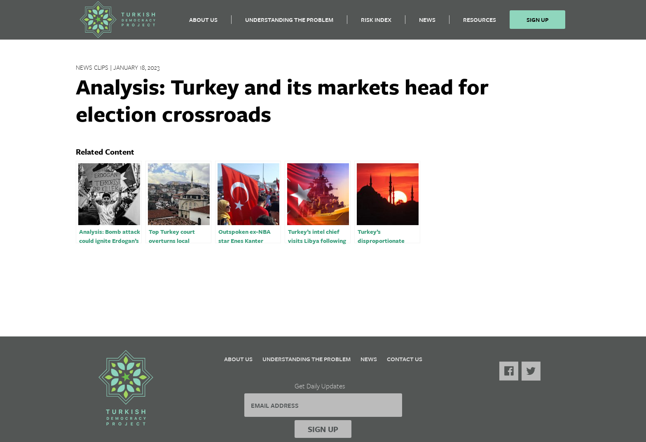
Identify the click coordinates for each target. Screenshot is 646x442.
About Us (203, 23)
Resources (479, 23)
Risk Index (376, 23)
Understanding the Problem (289, 23)
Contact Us (404, 359)
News (427, 23)
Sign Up (537, 23)
